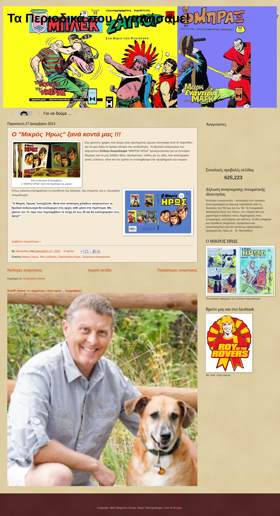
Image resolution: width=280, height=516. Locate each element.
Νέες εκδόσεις (48, 256)
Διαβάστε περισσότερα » (26, 241)
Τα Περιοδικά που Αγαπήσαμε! (98, 18)
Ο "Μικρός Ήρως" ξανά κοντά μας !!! (66, 134)
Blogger (177, 507)
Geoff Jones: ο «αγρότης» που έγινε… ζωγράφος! (44, 290)
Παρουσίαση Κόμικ (69, 256)
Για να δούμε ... (57, 113)
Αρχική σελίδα (99, 270)
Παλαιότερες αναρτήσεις (177, 270)
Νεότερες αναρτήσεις (24, 270)
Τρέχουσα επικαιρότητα (96, 256)
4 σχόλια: (69, 251)
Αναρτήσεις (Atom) (34, 278)
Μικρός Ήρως (30, 256)
